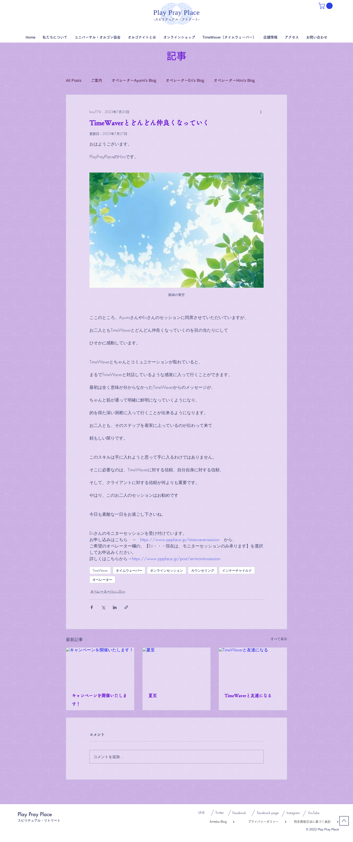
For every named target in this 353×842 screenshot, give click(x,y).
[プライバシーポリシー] (261, 821)
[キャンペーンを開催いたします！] (100, 667)
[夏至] (177, 667)
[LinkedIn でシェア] (114, 607)
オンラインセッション (166, 570)
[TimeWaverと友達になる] (253, 667)
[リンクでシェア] (126, 607)
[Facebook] (239, 813)
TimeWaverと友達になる (248, 695)
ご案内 (96, 80)
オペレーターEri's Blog (185, 80)
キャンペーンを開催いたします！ (99, 699)
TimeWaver (100, 570)
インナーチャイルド (237, 570)
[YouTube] (313, 813)
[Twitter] (219, 812)
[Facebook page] (267, 813)
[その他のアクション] (261, 111)
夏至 (152, 695)
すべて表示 (279, 639)
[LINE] (201, 812)
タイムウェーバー (129, 570)
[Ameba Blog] (210, 821)
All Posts (73, 80)
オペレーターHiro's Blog (234, 80)
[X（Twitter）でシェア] (103, 607)
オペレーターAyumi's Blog (134, 80)
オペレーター (102, 579)
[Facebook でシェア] (91, 607)
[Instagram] (293, 813)
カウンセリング (202, 570)
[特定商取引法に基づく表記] (313, 821)
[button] (326, 6)
